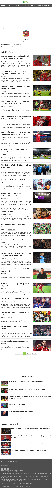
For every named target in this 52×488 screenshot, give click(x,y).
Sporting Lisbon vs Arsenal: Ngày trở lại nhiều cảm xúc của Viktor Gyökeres (29, 389)
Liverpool (20, 61)
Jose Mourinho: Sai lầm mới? (12, 240)
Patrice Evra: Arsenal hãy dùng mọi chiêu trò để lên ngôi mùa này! (30, 443)
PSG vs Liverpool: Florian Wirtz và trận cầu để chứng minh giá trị (26, 381)
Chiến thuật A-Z (31, 5)
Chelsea (26, 137)
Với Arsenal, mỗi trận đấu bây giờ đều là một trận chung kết (28, 450)
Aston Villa (10, 106)
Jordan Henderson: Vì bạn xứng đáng (15, 341)
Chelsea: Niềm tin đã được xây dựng (15, 299)
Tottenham (10, 198)
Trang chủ (3, 5)
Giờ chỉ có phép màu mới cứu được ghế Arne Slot (22, 411)
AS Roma (9, 214)
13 (32, 353)
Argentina (10, 317)
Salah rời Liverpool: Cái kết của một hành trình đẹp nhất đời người (30, 428)
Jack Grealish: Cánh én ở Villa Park (14, 180)
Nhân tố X (23, 5)
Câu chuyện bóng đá (13, 5)
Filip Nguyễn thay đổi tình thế (17, 404)
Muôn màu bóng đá (42, 5)
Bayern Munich (5, 139)
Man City (16, 198)
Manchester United (11, 61)
